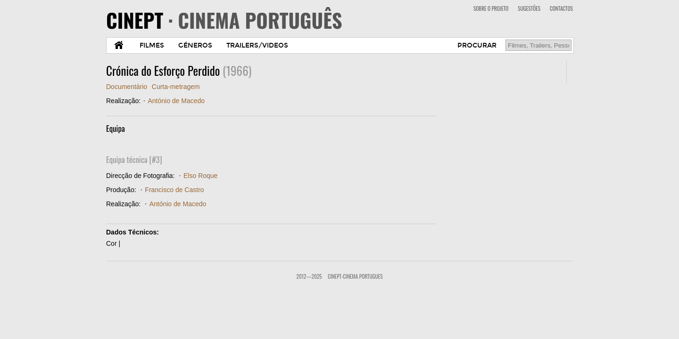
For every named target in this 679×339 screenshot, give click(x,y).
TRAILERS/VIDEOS (257, 45)
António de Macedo (176, 101)
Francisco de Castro (174, 190)
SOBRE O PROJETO (490, 8)
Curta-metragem (176, 86)
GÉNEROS (195, 45)
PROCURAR (477, 45)
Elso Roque (200, 175)
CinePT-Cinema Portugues (355, 276)
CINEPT (224, 19)
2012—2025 (309, 276)
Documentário (126, 86)
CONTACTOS (561, 8)
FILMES (152, 45)
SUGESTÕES (529, 8)
